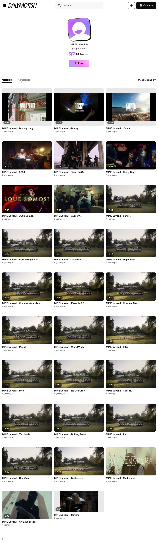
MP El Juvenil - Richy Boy (120, 172)
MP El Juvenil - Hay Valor (16, 478)
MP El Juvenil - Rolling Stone (70, 434)
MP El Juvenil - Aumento (68, 216)
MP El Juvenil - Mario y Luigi (18, 128)
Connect (146, 5)
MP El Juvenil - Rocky (66, 128)
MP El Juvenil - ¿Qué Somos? (18, 216)
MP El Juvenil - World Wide (69, 347)
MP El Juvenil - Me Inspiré (68, 478)
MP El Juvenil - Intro (117, 347)
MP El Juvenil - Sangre (66, 515)
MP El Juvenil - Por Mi (14, 347)
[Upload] (131, 5)
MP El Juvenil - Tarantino (67, 259)
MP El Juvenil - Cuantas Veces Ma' (21, 303)
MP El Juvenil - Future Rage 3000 (20, 259)
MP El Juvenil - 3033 (13, 172)
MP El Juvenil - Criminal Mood (18, 522)
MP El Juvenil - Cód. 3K (119, 390)
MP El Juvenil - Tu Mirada (16, 434)
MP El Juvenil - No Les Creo (69, 390)
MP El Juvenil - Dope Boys (120, 259)
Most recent (147, 80)
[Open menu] (5, 5)
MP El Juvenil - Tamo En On (69, 172)
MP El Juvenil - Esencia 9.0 (69, 303)
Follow (79, 63)
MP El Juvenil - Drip (13, 390)
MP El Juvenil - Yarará (118, 128)
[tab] (7, 80)
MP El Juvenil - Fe (116, 434)
